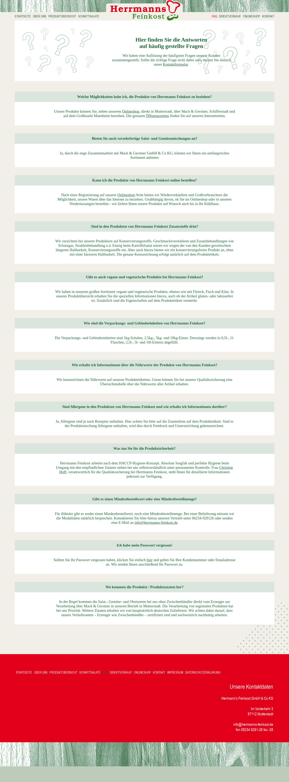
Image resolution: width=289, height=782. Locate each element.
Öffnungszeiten (181, 118)
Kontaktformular (162, 75)
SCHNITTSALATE (95, 17)
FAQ (207, 17)
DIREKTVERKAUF (223, 17)
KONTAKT (261, 17)
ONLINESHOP (244, 17)
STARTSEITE (30, 17)
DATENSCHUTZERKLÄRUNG (208, 688)
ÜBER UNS (46, 17)
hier (160, 571)
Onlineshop (144, 114)
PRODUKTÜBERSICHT (69, 17)
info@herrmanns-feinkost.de (171, 534)
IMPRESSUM (181, 688)
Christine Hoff (74, 483)
